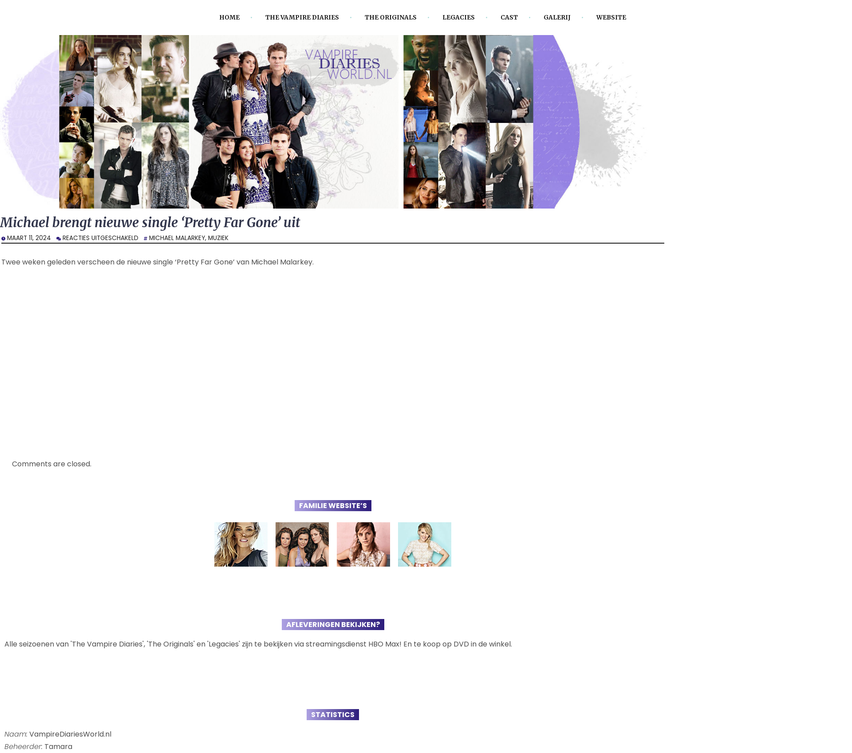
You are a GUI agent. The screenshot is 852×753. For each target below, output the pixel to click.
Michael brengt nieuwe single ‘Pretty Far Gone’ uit (150, 222)
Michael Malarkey (177, 238)
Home (229, 17)
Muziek (218, 238)
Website (611, 17)
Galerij (557, 17)
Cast (509, 17)
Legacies (458, 17)
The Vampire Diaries (302, 17)
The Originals (391, 17)
